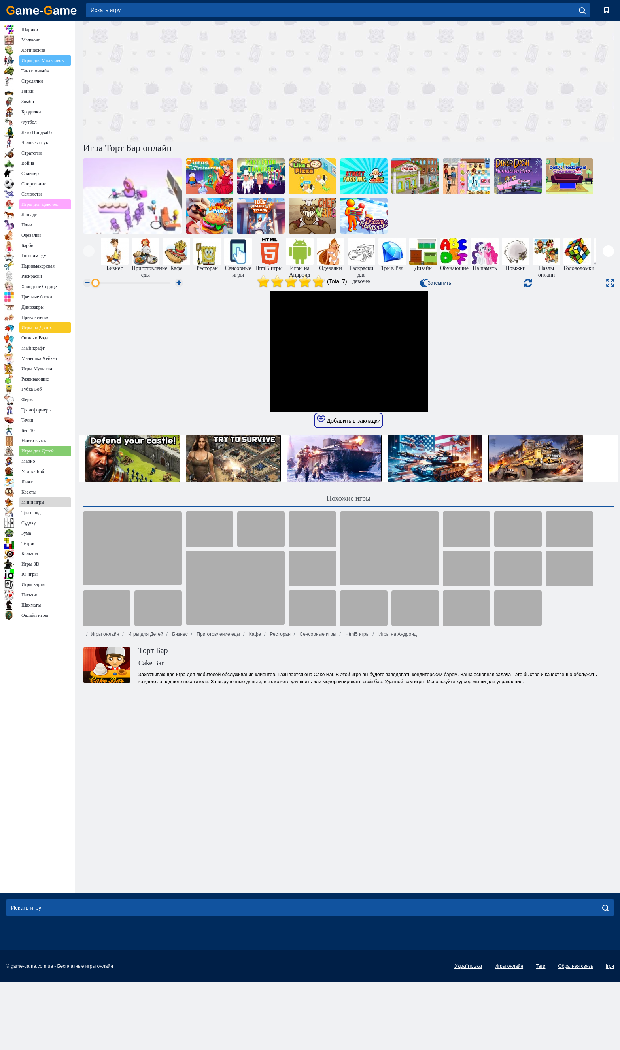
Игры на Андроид (397, 783)
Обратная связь (575, 1034)
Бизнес (179, 783)
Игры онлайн (105, 783)
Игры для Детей (145, 783)
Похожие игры (348, 648)
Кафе (254, 783)
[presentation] (89, 251)
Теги (540, 1034)
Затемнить (435, 283)
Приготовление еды (217, 783)
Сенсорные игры (317, 783)
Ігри (610, 1034)
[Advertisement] (215, 80)
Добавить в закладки (349, 569)
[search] (582, 10)
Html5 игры (356, 783)
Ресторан (279, 783)
